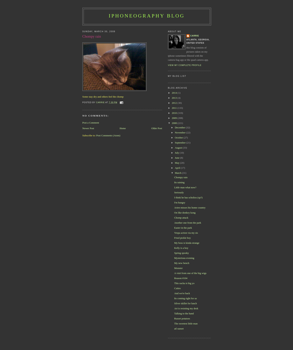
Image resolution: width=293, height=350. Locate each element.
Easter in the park (183, 227)
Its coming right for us (185, 298)
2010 (175, 112)
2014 (175, 92)
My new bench (181, 263)
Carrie (194, 36)
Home (123, 128)
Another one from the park (187, 222)
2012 (175, 102)
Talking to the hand (184, 313)
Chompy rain (180, 177)
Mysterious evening (184, 258)
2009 (175, 118)
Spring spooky (181, 252)
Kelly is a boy (181, 247)
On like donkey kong (184, 212)
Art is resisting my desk (186, 308)
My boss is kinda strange (186, 242)
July (177, 152)
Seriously (179, 192)
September (180, 142)
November (180, 132)
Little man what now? (185, 187)
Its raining (179, 182)
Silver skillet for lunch (185, 303)
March (178, 172)
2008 (175, 123)
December (180, 127)
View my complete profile (185, 65)
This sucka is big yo (184, 283)
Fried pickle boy (182, 237)
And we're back (182, 293)
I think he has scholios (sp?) (188, 197)
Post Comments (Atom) (108, 135)
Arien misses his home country (190, 207)
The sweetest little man (186, 323)
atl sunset (179, 328)
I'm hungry (179, 202)
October (179, 137)
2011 (175, 107)
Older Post (156, 128)
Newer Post (88, 128)
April (178, 167)
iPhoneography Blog (147, 16)
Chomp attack (181, 217)
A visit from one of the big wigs (190, 273)
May (177, 162)
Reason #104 (180, 278)
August (179, 147)
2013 (175, 97)
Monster (178, 268)
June (177, 157)
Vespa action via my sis (186, 232)
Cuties (177, 288)
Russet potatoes (182, 318)
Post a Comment (90, 122)
